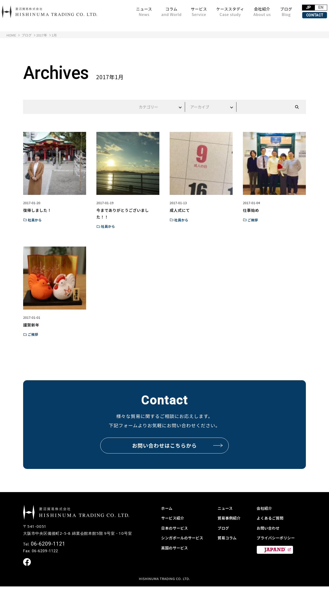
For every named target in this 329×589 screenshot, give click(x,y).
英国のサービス (176, 548)
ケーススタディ (213, 11)
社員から (35, 220)
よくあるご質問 (271, 518)
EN (312, 6)
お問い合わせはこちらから (177, 445)
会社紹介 (245, 11)
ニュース (127, 11)
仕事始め (251, 210)
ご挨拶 (253, 220)
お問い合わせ (269, 528)
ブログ (269, 11)
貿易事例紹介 (230, 518)
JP (294, 6)
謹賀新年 (31, 325)
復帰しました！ (37, 210)
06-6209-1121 (48, 546)
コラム (154, 11)
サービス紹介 (174, 518)
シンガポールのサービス (184, 537)
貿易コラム (228, 537)
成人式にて (180, 210)
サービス (182, 11)
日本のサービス (176, 528)
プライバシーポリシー (278, 537)
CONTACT (303, 15)
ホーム (167, 508)
